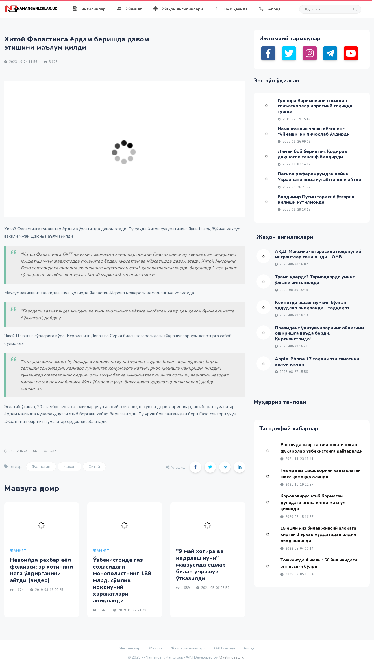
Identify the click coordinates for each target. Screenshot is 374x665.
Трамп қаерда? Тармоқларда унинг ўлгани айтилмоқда (315, 279)
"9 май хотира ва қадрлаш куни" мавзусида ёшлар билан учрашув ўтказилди (201, 564)
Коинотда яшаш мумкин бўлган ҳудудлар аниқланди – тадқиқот (312, 305)
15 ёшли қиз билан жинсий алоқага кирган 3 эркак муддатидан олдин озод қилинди (318, 534)
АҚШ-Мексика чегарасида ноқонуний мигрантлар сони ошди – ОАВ (318, 254)
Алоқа (269, 9)
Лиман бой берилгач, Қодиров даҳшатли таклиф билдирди (312, 154)
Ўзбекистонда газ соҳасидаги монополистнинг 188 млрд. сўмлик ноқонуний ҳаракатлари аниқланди (122, 580)
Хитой (94, 466)
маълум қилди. (59, 236)
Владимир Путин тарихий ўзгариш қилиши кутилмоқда (317, 199)
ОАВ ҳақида (231, 9)
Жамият (129, 9)
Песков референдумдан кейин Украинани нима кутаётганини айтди (319, 176)
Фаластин (41, 466)
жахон (69, 466)
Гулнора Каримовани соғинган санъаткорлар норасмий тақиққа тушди (315, 106)
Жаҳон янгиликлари (178, 9)
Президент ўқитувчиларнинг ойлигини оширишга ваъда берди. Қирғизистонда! (319, 333)
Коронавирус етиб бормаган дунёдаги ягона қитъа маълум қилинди (313, 502)
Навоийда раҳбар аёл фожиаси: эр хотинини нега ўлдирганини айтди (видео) (41, 570)
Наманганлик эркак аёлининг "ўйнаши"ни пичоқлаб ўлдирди (314, 131)
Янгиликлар (89, 9)
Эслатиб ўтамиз (19, 406)
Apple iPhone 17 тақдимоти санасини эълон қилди (317, 361)
